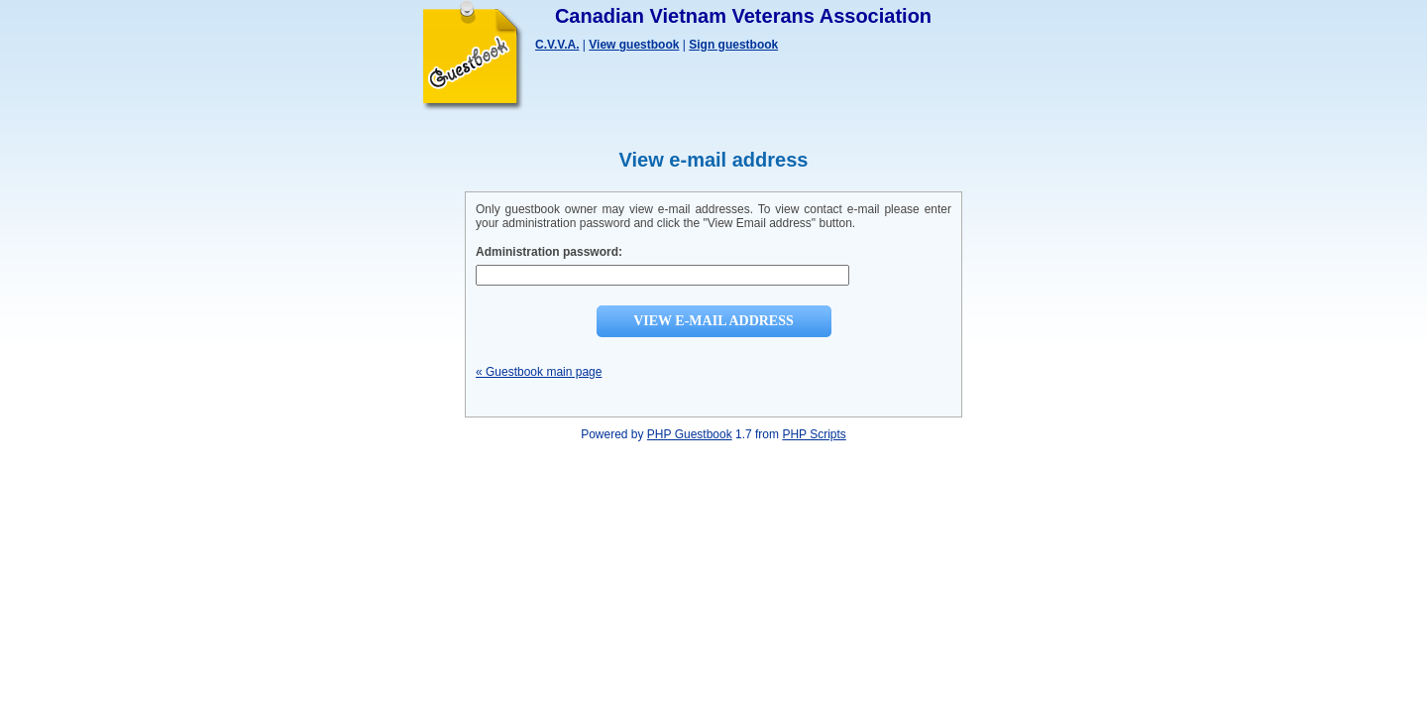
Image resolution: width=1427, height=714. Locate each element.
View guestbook (634, 45)
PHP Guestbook (689, 434)
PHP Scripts (813, 434)
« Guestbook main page (539, 372)
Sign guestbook (733, 45)
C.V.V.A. (557, 45)
